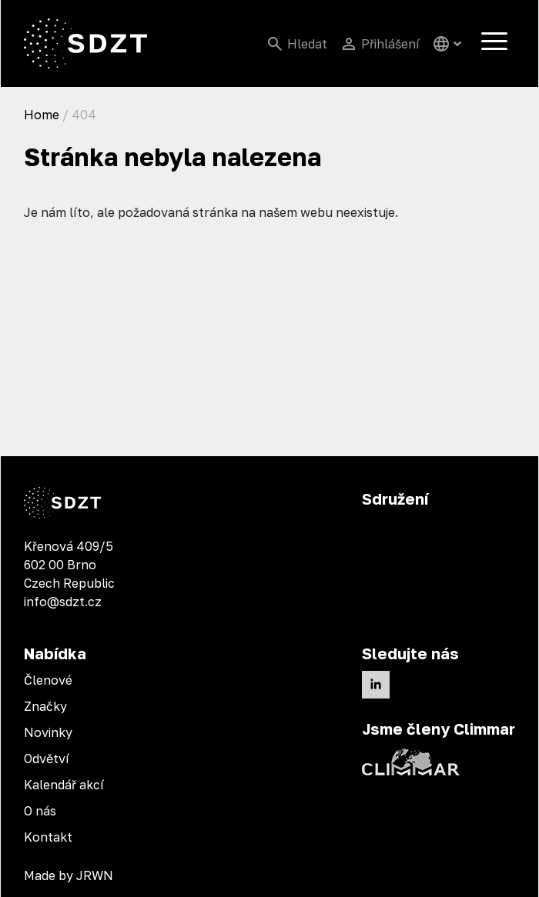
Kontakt (48, 837)
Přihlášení (390, 44)
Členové (48, 680)
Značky (45, 706)
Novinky (48, 732)
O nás (40, 811)
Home (41, 114)
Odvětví (46, 758)
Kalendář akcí (64, 784)
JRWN (94, 875)
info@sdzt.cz (63, 601)
